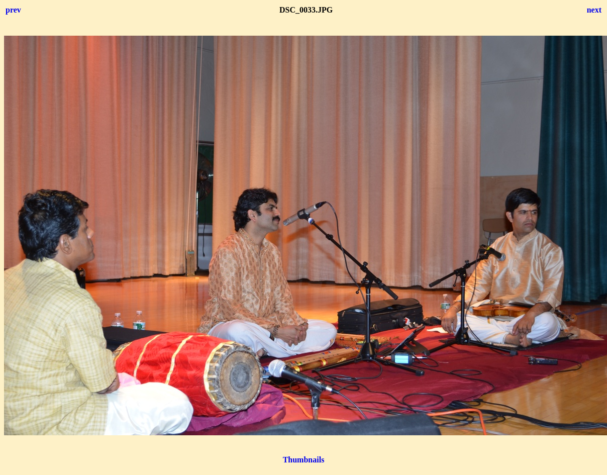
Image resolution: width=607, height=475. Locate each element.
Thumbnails (304, 459)
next (594, 10)
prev (13, 10)
